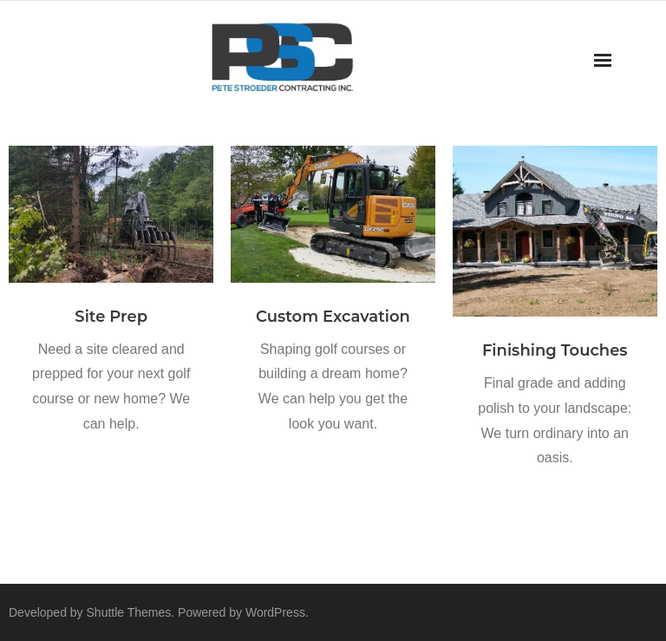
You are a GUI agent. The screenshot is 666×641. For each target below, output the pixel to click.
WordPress (275, 612)
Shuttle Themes (129, 612)
